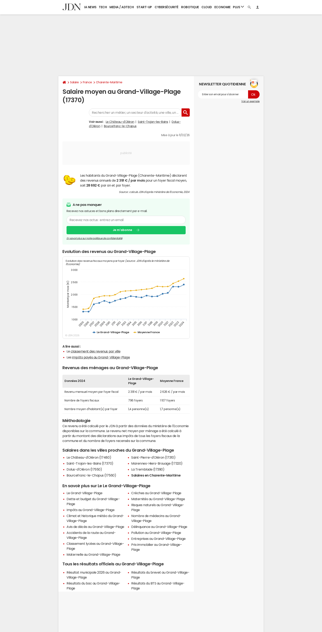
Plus (238, 7)
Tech (103, 7)
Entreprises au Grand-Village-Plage (158, 538)
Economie (222, 7)
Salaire (74, 82)
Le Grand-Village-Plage (84, 493)
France (87, 82)
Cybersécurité (166, 7)
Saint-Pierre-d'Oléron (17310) (153, 457)
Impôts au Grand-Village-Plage (90, 509)
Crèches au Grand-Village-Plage (156, 493)
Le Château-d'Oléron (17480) (89, 457)
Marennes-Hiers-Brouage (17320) (157, 463)
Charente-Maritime (109, 82)
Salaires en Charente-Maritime (156, 475)
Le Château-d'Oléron (120, 121)
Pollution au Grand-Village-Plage (156, 532)
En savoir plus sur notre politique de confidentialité (94, 238)
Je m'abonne (122, 229)
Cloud (206, 7)
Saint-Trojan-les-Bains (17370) (90, 463)
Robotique (190, 7)
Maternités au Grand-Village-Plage (158, 499)
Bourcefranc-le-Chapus (120, 126)
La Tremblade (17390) (147, 469)
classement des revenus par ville (96, 351)
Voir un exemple (250, 101)
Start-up (144, 7)
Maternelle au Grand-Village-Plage (93, 554)
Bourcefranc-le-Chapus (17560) (91, 475)
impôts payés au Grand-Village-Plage (101, 357)
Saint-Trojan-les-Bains (153, 121)
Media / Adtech (121, 7)
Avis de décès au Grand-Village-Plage (95, 526)
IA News (90, 7)
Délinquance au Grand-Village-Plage (159, 526)
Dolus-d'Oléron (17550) (84, 469)
